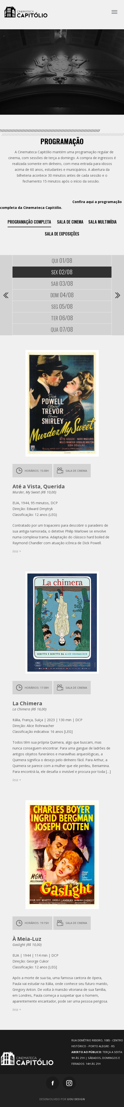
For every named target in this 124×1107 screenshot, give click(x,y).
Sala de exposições (62, 234)
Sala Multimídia (102, 222)
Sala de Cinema (70, 222)
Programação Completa (29, 222)
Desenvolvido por (62, 1099)
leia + (16, 551)
